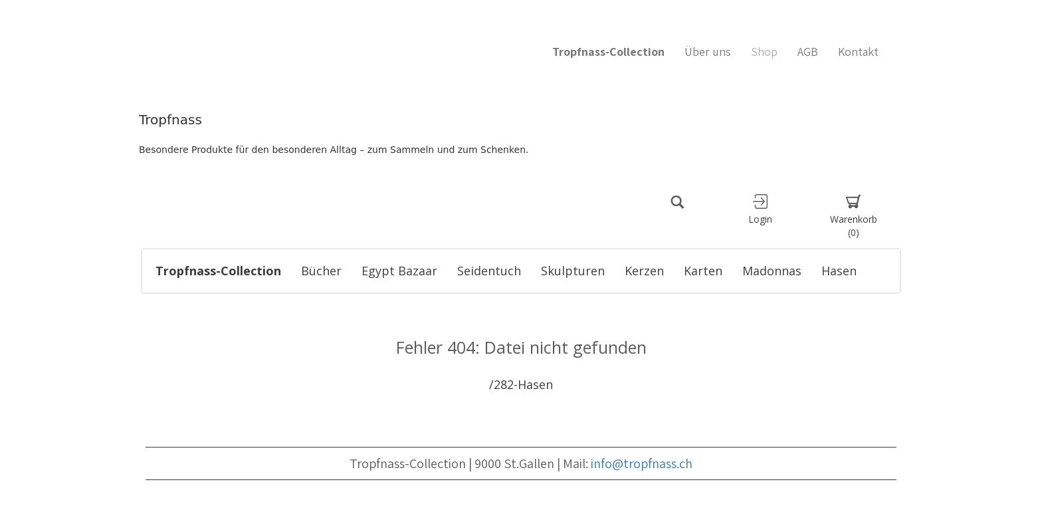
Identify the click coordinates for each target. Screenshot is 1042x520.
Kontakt (858, 51)
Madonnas (771, 271)
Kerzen (644, 271)
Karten (703, 271)
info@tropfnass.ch (641, 463)
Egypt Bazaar (399, 271)
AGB (807, 51)
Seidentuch (489, 271)
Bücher (321, 271)
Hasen (839, 271)
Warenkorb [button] (853, 216)
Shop (764, 51)
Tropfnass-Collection (218, 271)
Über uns (707, 51)
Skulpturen (573, 271)
